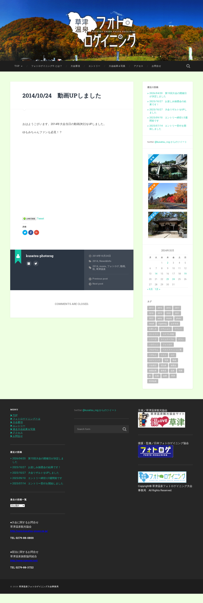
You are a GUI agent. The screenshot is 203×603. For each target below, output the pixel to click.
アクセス (138, 67)
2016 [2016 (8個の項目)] (168, 309)
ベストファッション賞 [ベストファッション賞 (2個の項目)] (172, 351)
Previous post (100, 279)
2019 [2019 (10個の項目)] (160, 314)
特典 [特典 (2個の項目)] (180, 372)
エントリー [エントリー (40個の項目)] (153, 335)
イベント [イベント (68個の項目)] (178, 330)
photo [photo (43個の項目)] (178, 319)
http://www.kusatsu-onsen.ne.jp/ (30, 540)
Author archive (29, 264)
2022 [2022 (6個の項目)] (151, 319)
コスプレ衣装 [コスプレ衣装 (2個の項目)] (168, 335)
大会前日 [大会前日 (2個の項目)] (153, 366)
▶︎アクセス (17, 434)
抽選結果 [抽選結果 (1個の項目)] (153, 372)
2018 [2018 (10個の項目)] (151, 314)
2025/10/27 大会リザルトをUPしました (37, 474)
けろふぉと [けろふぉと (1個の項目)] (165, 330)
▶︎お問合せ (17, 438)
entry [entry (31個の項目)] (160, 319)
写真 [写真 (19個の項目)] (166, 361)
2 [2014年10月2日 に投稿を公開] (167, 264)
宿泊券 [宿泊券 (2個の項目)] (163, 366)
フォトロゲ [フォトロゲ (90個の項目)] (167, 346)
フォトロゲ (113, 267)
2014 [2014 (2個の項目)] (151, 309)
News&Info (105, 262)
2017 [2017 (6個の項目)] (177, 309)
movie (102, 267)
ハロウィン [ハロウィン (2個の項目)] (153, 346)
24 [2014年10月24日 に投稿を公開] (173, 280)
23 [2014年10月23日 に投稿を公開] (167, 280)
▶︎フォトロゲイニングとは (26, 420)
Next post (97, 285)
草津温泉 (101, 270)
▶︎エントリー (18, 427)
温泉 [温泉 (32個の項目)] (172, 372)
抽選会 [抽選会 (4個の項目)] (173, 366)
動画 (123, 267)
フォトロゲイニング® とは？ (46, 67)
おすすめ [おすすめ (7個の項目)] (174, 325)
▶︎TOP (14, 416)
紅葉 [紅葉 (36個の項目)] (157, 377)
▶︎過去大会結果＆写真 (23, 431)
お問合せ (156, 67)
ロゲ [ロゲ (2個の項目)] (172, 356)
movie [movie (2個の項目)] (169, 319)
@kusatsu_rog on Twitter (36, 264)
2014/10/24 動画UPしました (65, 96)
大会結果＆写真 (117, 67)
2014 (95, 262)
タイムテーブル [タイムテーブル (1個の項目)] (167, 340)
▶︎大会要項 (17, 423)
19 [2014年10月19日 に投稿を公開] (185, 275)
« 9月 (150, 290)
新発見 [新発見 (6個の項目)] (163, 372)
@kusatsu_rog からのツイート (171, 143)
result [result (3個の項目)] (151, 325)
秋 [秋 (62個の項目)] (150, 377)
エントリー (94, 67)
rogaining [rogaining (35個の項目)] (162, 325)
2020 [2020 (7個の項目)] (168, 314)
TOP (17, 67)
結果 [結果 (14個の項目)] (165, 377)
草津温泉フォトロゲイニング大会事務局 (39, 595)
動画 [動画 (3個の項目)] (174, 361)
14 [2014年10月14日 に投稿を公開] (156, 275)
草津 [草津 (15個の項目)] (173, 377)
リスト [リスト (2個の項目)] (163, 356)
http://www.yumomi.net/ (25, 569)
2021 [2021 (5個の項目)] (177, 314)
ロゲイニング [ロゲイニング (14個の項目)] (154, 361)
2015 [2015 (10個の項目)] (160, 309)
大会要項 (75, 67)
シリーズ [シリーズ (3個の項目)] (153, 340)
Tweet (41, 219)
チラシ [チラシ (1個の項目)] (181, 340)
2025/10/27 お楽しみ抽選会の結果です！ (38, 469)
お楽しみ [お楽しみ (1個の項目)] (153, 330)
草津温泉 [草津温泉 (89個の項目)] (153, 382)
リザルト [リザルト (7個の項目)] (153, 356)
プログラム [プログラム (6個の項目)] (153, 351)
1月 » (157, 290)
